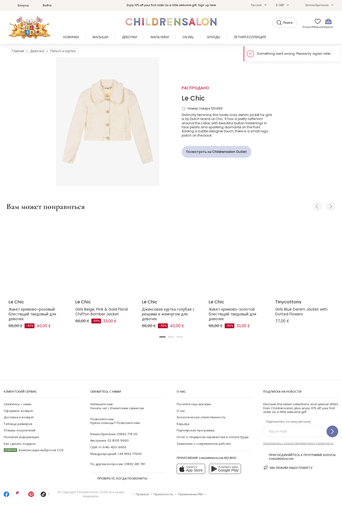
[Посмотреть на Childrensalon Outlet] (216, 152)
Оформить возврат (18, 411)
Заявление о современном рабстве (204, 444)
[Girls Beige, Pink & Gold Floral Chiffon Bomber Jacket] (104, 256)
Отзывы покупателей (19, 430)
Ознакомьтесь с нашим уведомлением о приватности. (298, 443)
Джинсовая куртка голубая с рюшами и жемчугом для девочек (168, 314)
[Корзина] (328, 23)
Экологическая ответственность (201, 417)
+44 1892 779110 (130, 454)
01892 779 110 (127, 434)
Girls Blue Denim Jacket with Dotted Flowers (301, 311)
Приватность (163, 494)
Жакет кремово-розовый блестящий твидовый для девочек (32, 314)
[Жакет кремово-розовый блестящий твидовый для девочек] (37, 256)
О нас (181, 411)
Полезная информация (21, 437)
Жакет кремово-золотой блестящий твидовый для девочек (232, 314)
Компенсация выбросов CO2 (34, 450)
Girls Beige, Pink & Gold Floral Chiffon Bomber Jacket (101, 311)
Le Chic (193, 98)
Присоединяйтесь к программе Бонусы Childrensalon (299, 457)
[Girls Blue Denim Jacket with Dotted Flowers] (304, 256)
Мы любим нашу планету (287, 467)
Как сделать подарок (20, 444)
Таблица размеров (18, 424)
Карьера (183, 424)
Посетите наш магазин (194, 404)
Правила (142, 494)
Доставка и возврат (19, 417)
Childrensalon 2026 (92, 492)
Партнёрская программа (196, 430)
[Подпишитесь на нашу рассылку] (332, 431)
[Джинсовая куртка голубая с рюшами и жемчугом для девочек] (171, 256)
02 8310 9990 (118, 440)
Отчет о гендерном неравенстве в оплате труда (212, 437)
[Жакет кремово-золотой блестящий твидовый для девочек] (238, 256)
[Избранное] (316, 23)
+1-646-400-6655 (112, 447)
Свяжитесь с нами (17, 404)
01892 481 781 (134, 464)
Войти (44, 5)
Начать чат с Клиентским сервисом (117, 406)
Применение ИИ (190, 494)
